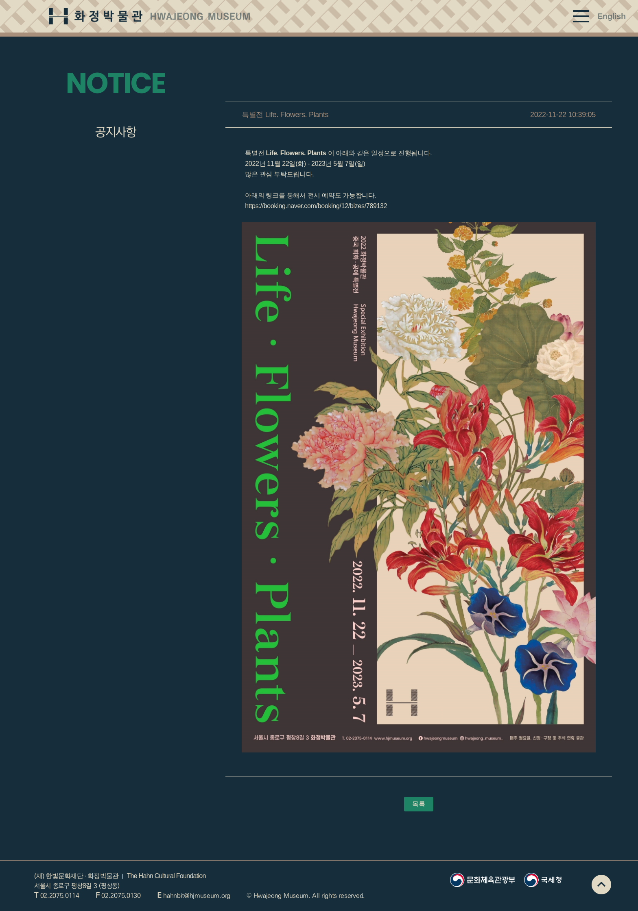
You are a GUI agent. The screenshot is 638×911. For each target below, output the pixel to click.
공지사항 (115, 132)
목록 (418, 803)
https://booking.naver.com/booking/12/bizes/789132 (315, 205)
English (611, 16)
